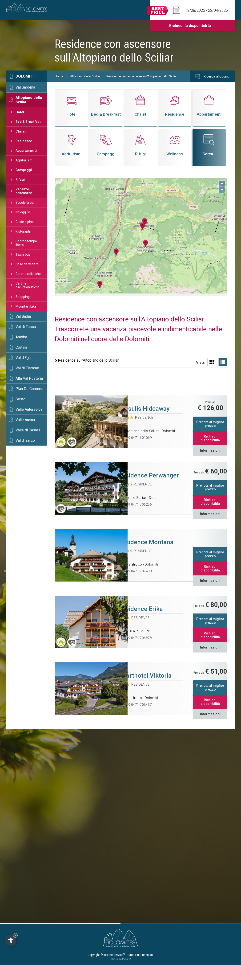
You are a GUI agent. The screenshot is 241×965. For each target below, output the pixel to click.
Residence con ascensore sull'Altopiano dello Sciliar (141, 76)
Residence (24, 141)
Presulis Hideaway (144, 408)
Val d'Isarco (25, 440)
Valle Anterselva (29, 409)
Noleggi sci (23, 212)
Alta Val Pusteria (29, 378)
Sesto (20, 399)
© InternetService (112, 955)
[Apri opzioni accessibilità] (10, 940)
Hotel (20, 112)
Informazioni (210, 450)
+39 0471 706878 (138, 638)
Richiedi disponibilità (210, 438)
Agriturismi (24, 160)
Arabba (21, 337)
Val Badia (23, 316)
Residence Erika (141, 608)
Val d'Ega (23, 358)
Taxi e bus (23, 254)
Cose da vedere (27, 264)
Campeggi (24, 170)
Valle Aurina (25, 420)
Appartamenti (26, 150)
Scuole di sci (25, 202)
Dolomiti (24, 76)
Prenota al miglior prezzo (210, 424)
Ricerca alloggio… (212, 76)
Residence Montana (146, 542)
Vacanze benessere (24, 191)
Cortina (21, 347)
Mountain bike (26, 306)
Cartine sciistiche (28, 274)
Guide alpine (25, 222)
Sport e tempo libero (26, 243)
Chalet (21, 131)
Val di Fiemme (27, 368)
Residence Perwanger (149, 475)
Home (59, 76)
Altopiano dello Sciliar (29, 99)
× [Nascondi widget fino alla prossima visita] (15, 935)
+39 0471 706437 (138, 705)
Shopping (23, 297)
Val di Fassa (26, 326)
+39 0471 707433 (138, 571)
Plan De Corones (29, 389)
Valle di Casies (28, 430)
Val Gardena (25, 87)
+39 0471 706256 (138, 504)
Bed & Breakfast (28, 122)
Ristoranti (23, 231)
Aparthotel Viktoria (145, 675)
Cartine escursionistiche (28, 285)
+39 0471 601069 (138, 438)
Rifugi (20, 179)
